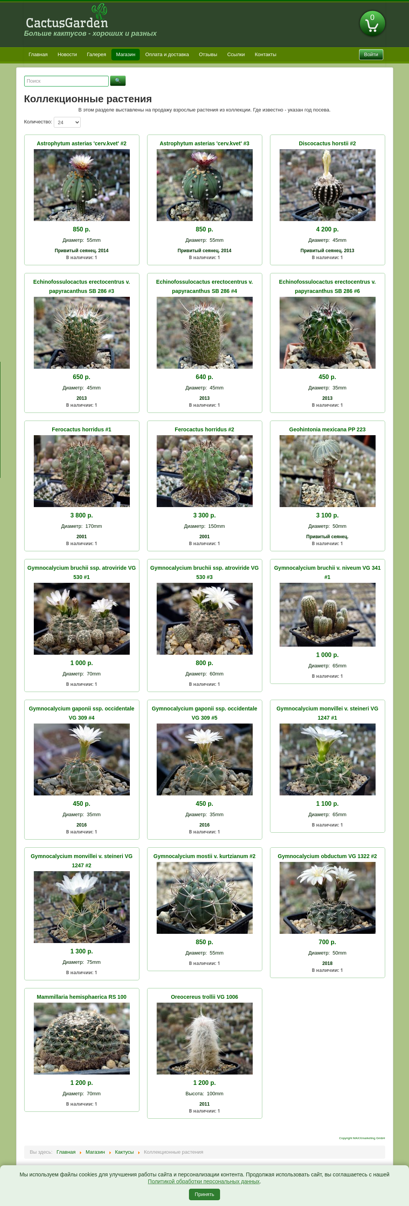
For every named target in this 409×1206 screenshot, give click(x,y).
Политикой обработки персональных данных (204, 1181)
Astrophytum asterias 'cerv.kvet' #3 (205, 143)
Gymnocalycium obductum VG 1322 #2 (327, 856)
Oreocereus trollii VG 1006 (204, 997)
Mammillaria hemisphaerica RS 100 (81, 997)
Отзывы (208, 54)
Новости (67, 54)
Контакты (265, 54)
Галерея (96, 54)
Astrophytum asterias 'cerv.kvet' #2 (82, 143)
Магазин (125, 54)
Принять (204, 1194)
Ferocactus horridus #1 (81, 429)
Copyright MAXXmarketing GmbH (362, 1138)
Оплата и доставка (167, 54)
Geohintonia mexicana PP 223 (327, 429)
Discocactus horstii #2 (327, 143)
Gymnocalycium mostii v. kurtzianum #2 (205, 856)
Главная (38, 54)
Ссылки (236, 54)
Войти (371, 54)
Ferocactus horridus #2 (204, 429)
